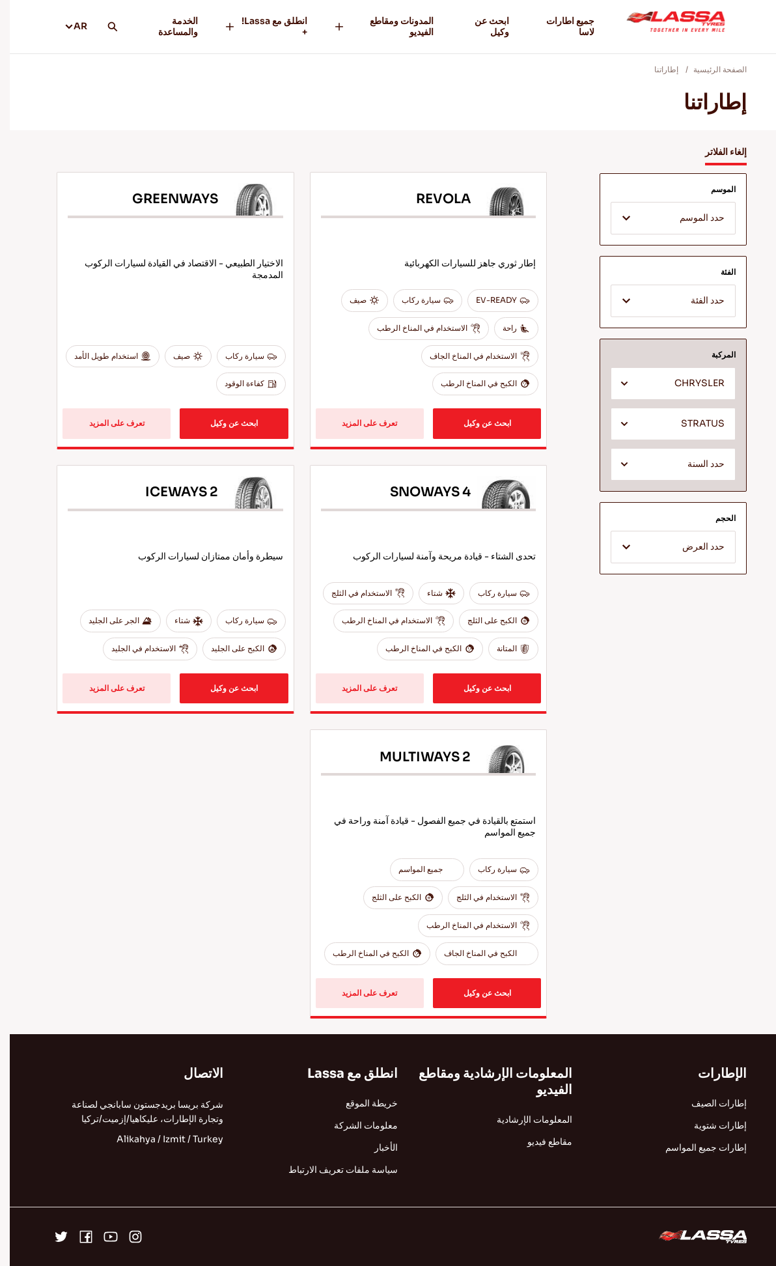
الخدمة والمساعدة (168, 26)
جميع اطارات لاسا (560, 26)
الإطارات (712, 1073)
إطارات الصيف (709, 1103)
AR (66, 26)
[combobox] (663, 218)
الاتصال (194, 1073)
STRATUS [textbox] (693, 423)
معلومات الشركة (356, 1125)
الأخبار (376, 1147)
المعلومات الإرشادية (524, 1119)
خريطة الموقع (362, 1103)
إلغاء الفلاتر (716, 152)
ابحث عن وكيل (482, 26)
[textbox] (663, 218)
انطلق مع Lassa (343, 1073)
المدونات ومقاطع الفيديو (374, 26)
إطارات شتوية (710, 1125)
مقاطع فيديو (540, 1141)
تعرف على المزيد (359, 423)
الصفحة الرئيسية (710, 69)
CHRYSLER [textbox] (690, 383)
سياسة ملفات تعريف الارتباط (333, 1169)
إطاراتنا (656, 69)
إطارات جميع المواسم (696, 1147)
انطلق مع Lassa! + (256, 26)
